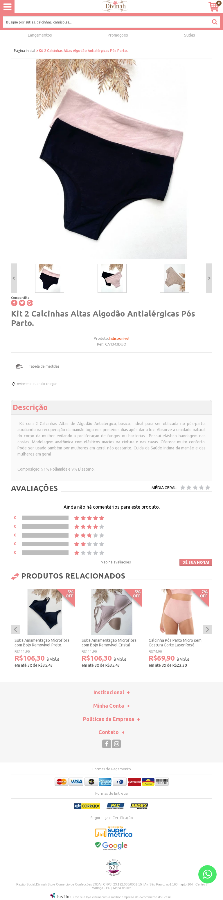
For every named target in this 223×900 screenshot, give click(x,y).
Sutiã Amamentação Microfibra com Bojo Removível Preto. (42, 643)
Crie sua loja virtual (87, 897)
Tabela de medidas (44, 366)
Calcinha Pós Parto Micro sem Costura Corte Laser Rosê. (175, 643)
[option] (49, 278)
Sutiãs (189, 35)
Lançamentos (40, 35)
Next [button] (209, 278)
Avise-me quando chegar (37, 384)
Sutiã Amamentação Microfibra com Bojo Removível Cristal (109, 643)
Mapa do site (122, 888)
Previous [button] (14, 278)
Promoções (118, 35)
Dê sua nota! (195, 562)
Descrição (30, 407)
